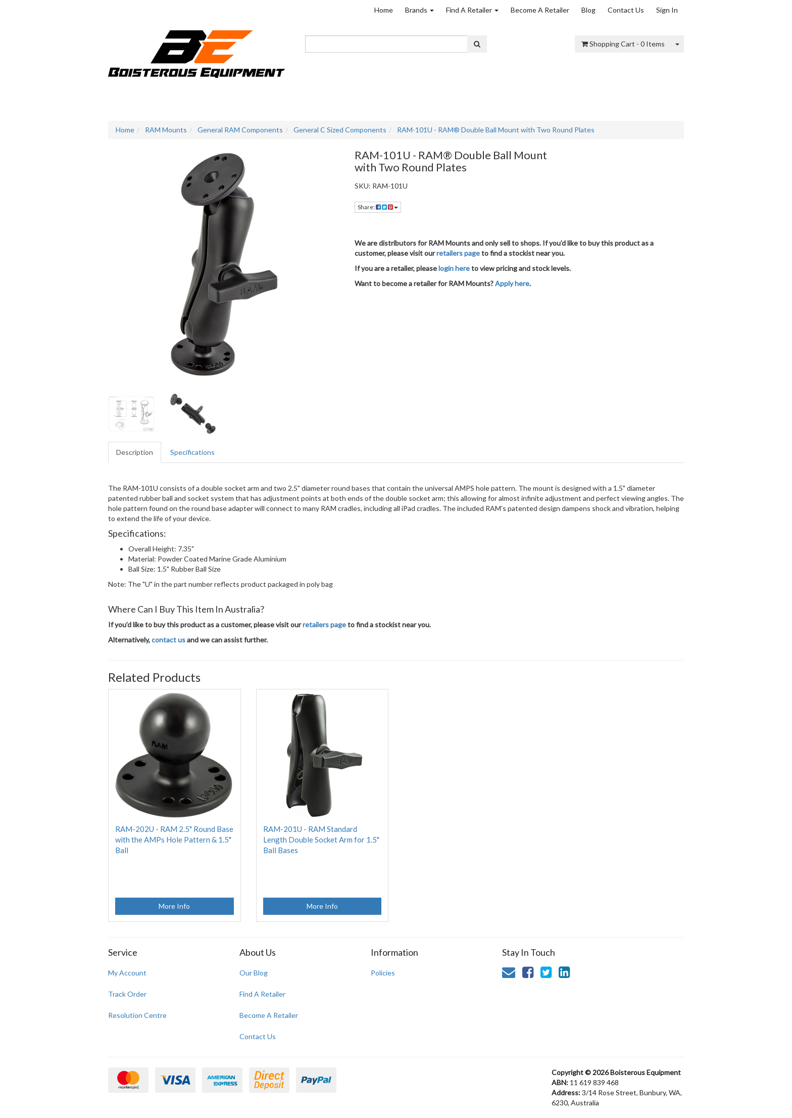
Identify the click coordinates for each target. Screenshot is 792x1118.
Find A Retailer (472, 10)
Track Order (127, 994)
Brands (419, 10)
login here (454, 268)
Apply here (512, 283)
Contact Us (626, 10)
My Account (127, 972)
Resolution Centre (137, 1015)
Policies (383, 972)
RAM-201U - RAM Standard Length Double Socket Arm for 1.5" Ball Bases (321, 839)
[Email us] (508, 972)
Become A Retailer (540, 10)
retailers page (458, 253)
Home (383, 10)
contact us (168, 639)
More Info (174, 906)
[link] (527, 972)
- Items (623, 43)
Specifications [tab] (192, 452)
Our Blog (253, 972)
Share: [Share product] (378, 207)
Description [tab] (134, 452)
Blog (588, 10)
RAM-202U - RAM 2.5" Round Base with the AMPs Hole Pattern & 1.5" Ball (174, 839)
